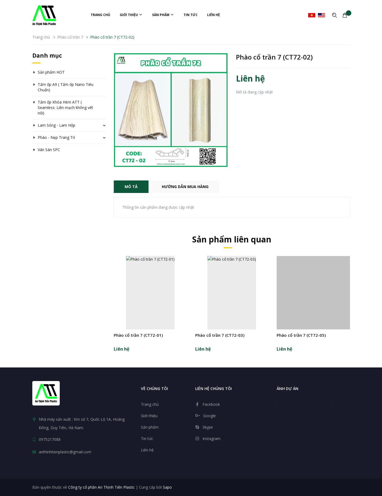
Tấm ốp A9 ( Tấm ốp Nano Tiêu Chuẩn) (65, 87)
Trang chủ (100, 15)
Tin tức (191, 15)
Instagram (211, 438)
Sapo (167, 487)
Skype (208, 427)
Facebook (211, 404)
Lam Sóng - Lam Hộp (56, 125)
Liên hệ (213, 15)
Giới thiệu (131, 15)
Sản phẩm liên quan (231, 239)
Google (209, 415)
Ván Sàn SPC (49, 149)
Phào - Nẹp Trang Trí (56, 137)
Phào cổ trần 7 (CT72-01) (138, 335)
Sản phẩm (163, 15)
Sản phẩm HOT (51, 72)
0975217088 (50, 439)
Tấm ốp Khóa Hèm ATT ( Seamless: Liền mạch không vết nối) (65, 107)
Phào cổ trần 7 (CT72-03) (219, 335)
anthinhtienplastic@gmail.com (65, 451)
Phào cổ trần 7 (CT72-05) (301, 335)
